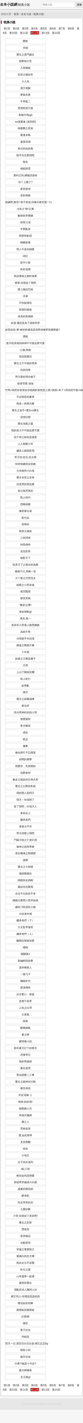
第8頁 (71, 28)
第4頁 (34, 28)
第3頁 (25, 28)
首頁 (16, 14)
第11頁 (24, 32)
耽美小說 (38, 14)
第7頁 (62, 28)
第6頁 (52, 28)
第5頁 (43, 28)
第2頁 (16, 28)
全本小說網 (8, 4)
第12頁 (35, 32)
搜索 (79, 4)
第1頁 (7, 28)
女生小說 (26, 14)
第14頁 (56, 32)
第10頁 (13, 32)
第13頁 (46, 32)
